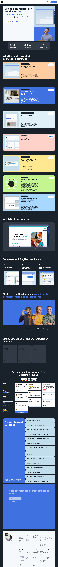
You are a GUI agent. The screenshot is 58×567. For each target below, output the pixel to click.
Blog (47, 552)
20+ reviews (5, 405)
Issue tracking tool (35, 565)
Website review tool (43, 552)
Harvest (27, 551)
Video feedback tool (43, 562)
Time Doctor (27, 552)
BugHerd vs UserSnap (43, 544)
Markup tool (41, 551)
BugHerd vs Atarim (42, 546)
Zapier (27, 557)
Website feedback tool (36, 551)
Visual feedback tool (43, 560)
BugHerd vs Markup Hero (43, 538)
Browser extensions (50, 538)
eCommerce (35, 557)
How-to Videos (49, 537)
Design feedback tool (43, 561)
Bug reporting (35, 558)
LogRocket (20, 565)
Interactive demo (49, 553)
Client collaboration (21, 541)
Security (48, 556)
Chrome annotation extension (42, 557)
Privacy (48, 557)
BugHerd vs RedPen (43, 540)
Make (27, 556)
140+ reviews (5, 386)
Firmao (27, 558)
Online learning (35, 556)
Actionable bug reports (22, 538)
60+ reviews (5, 392)
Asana (20, 551)
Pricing (48, 551)
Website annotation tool (35, 561)
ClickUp (20, 552)
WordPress (27, 553)
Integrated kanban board (21, 540)
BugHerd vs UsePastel (43, 539)
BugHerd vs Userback (43, 545)
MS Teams (21, 560)
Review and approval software (36, 563)
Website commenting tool (43, 554)
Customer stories (49, 561)
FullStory (20, 564)
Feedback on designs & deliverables (29, 535)
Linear (20, 563)
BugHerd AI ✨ (28, 540)
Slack (20, 559)
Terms (48, 558)
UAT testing (34, 553)
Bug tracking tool (35, 552)
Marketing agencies (36, 535)
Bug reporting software (43, 555)
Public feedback (28, 538)
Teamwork (21, 557)
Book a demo (49, 539)
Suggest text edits (21, 537)
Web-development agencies (35, 537)
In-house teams (35, 538)
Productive (21, 556)
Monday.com (21, 553)
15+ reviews (5, 411)
